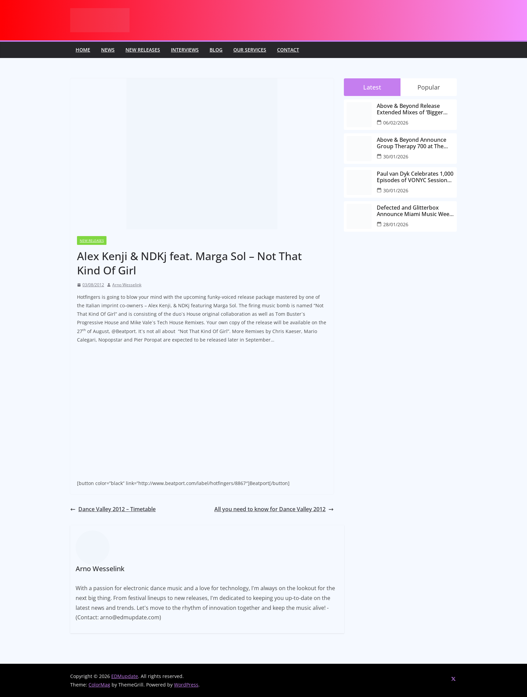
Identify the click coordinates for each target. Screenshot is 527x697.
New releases (142, 49)
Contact (288, 49)
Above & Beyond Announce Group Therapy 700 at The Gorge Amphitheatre (411, 143)
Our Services (249, 49)
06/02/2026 (395, 122)
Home (83, 49)
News (108, 49)
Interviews (185, 49)
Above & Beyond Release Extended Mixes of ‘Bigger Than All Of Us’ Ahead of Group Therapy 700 (410, 109)
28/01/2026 (395, 224)
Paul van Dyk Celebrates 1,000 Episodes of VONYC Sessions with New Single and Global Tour (415, 177)
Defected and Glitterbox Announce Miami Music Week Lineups (414, 211)
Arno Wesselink (126, 285)
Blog (216, 49)
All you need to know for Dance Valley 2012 (274, 509)
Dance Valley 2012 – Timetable (113, 509)
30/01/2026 (395, 156)
